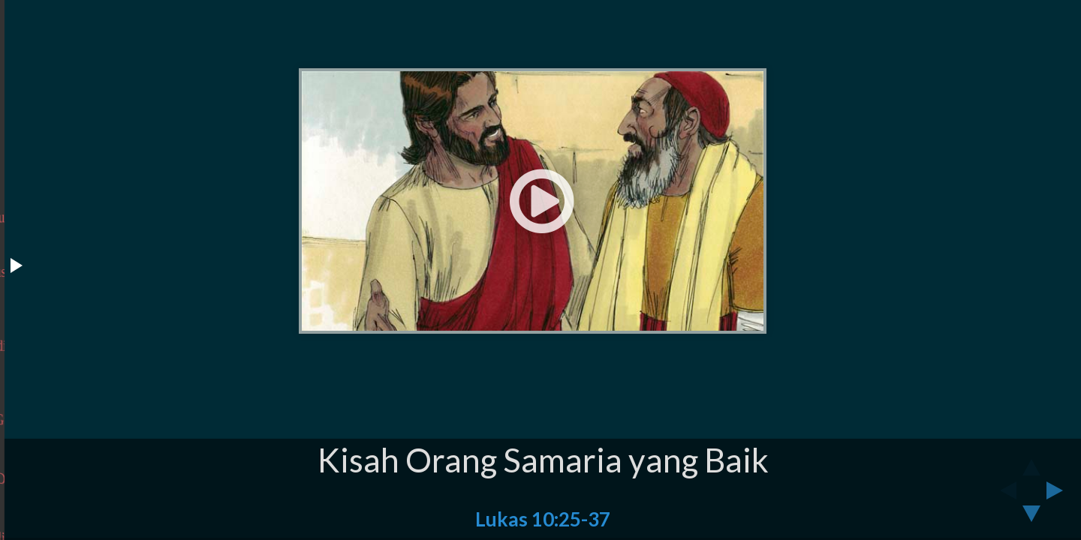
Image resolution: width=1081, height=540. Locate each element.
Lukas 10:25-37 (542, 519)
